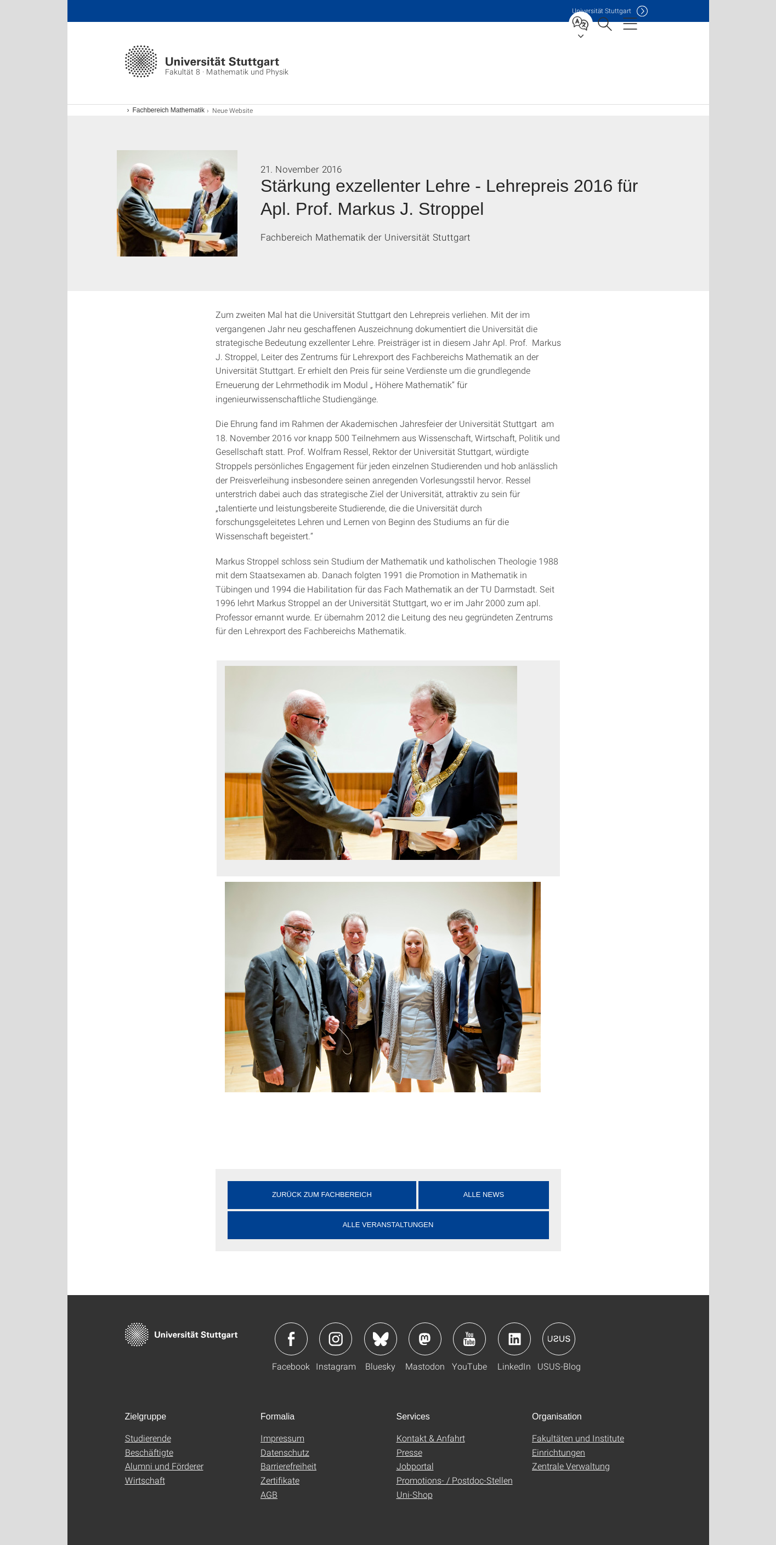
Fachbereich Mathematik (169, 110)
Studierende (148, 1438)
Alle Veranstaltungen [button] (388, 1225)
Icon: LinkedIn (514, 1338)
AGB (268, 1494)
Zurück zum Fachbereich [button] (322, 1194)
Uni (601, 11)
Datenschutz (284, 1452)
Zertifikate (279, 1480)
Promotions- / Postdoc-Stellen (455, 1480)
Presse (409, 1452)
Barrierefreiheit (288, 1466)
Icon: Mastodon (425, 1338)
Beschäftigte (149, 1452)
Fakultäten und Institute (578, 1438)
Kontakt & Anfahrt (431, 1438)
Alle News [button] (483, 1194)
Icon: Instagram (335, 1338)
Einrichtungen (558, 1452)
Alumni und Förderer (164, 1466)
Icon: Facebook (291, 1338)
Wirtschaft (145, 1480)
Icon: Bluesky (380, 1338)
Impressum (282, 1438)
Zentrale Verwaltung (571, 1466)
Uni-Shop (415, 1494)
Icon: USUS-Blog (558, 1338)
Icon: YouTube (469, 1338)
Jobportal (415, 1466)
